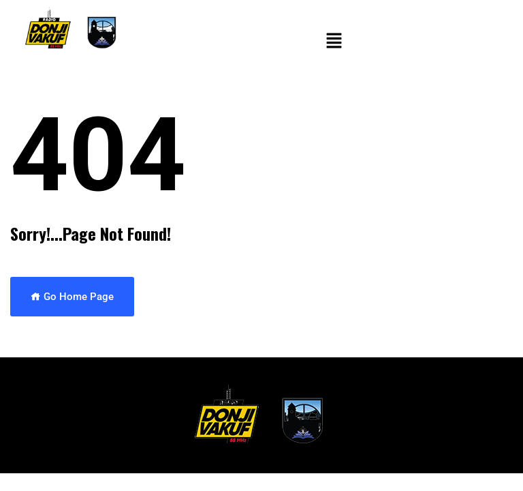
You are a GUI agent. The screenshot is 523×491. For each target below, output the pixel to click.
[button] (333, 42)
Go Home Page (72, 297)
